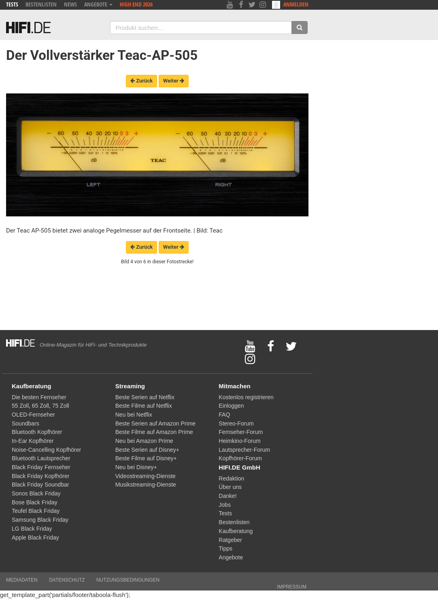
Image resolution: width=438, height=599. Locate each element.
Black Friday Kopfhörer (40, 476)
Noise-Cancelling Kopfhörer (46, 450)
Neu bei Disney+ (136, 467)
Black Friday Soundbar (40, 484)
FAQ (224, 414)
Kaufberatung (236, 531)
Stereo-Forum (236, 423)
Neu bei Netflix (133, 414)
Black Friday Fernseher (41, 467)
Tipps (225, 548)
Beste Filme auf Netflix (143, 405)
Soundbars (25, 423)
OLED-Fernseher (33, 414)
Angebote (98, 4)
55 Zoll (20, 405)
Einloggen (231, 405)
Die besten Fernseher (39, 397)
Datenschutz (67, 580)
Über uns (230, 487)
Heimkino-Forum (239, 441)
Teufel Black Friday (36, 511)
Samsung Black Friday (40, 519)
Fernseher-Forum (241, 432)
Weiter (173, 81)
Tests (12, 4)
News (70, 4)
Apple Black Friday (35, 537)
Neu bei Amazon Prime (144, 441)
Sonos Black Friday (36, 493)
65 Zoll (40, 405)
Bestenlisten (41, 4)
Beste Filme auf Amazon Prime (154, 432)
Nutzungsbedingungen (127, 580)
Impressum (291, 587)
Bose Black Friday (34, 502)
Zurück (141, 81)
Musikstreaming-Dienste (145, 484)
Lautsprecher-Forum (244, 450)
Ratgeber (230, 540)
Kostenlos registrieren (246, 397)
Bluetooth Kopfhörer (37, 432)
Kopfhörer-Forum (240, 458)
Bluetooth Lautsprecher (41, 458)
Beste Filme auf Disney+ (146, 458)
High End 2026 (136, 4)
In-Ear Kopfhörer (33, 441)
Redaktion (231, 478)
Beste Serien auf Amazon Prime (155, 423)
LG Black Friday (32, 528)
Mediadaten (22, 580)
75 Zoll (60, 405)
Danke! (227, 496)
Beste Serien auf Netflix (144, 397)
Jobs (225, 505)
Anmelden (290, 4)
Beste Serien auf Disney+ (147, 450)
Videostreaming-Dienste (145, 476)
